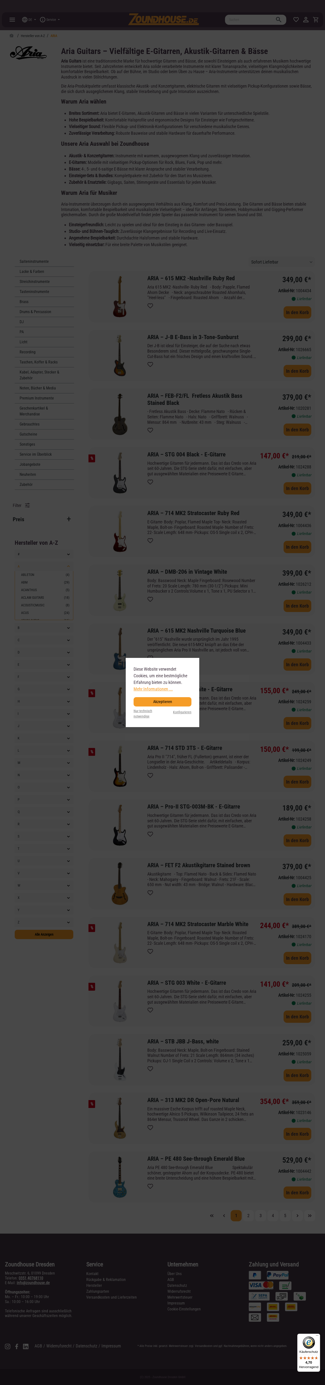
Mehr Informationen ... (153, 689)
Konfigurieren (182, 712)
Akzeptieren (162, 701)
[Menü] (317, 1337)
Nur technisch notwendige (143, 714)
